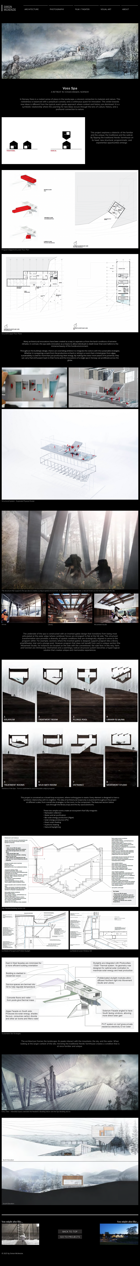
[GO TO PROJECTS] (70, 1237)
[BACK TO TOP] (70, 1231)
